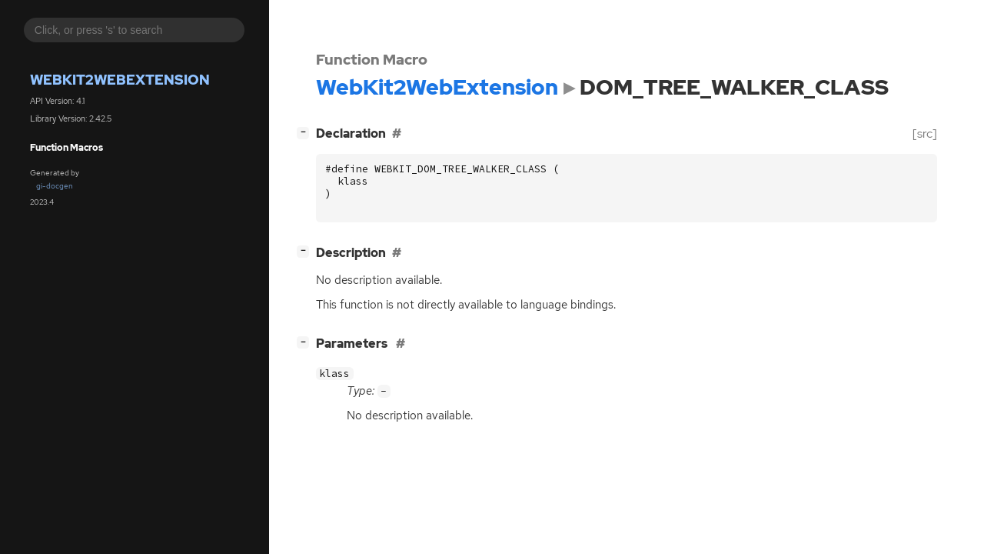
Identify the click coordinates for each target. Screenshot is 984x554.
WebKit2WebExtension (120, 79)
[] (306, 131)
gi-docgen (54, 186)
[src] (925, 133)
